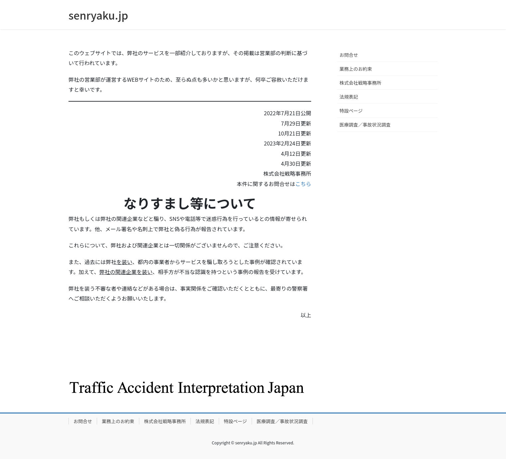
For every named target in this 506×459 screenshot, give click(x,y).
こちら (303, 184)
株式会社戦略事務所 (360, 82)
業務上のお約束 (355, 68)
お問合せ (348, 54)
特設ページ (351, 110)
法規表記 (348, 96)
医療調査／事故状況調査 (365, 124)
